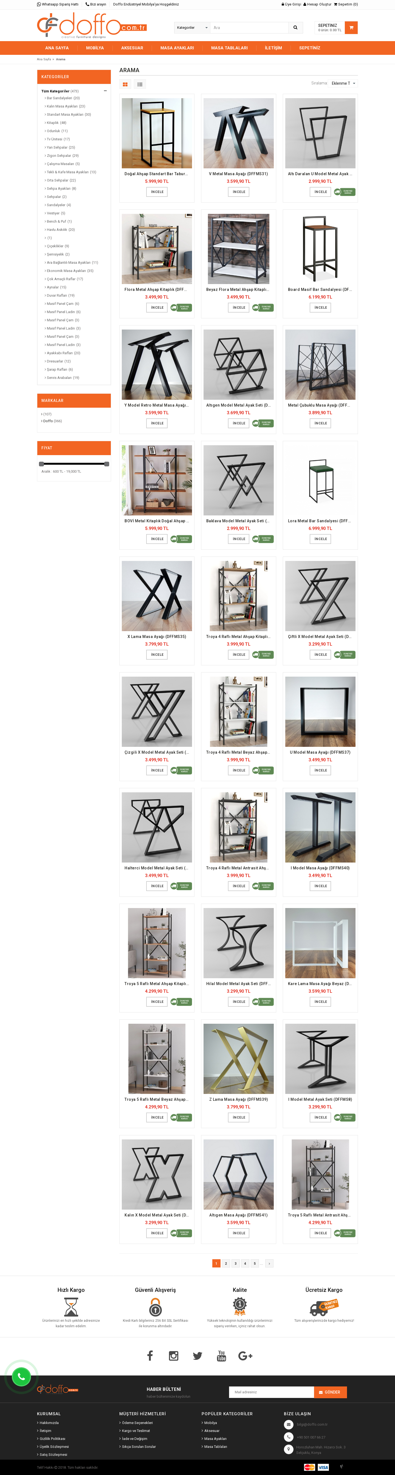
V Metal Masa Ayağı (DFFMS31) (238, 174)
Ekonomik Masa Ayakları (65, 271)
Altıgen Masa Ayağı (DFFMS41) (238, 1215)
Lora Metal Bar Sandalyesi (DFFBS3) (322, 521)
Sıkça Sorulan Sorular (139, 1447)
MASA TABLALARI (229, 48)
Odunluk (52, 131)
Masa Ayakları (215, 1439)
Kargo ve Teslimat (136, 1431)
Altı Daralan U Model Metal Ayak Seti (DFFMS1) (322, 174)
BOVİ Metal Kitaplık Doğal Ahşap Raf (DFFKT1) (158, 521)
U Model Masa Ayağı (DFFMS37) (320, 752)
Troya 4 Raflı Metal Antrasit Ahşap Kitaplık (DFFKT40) (240, 868)
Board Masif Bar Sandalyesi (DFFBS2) (322, 289)
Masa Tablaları (215, 1447)
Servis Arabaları (58, 378)
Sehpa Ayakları (57, 188)
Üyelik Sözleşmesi (54, 1447)
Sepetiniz (309, 48)
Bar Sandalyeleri (58, 98)
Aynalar (52, 287)
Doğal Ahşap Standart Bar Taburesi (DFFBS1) (158, 174)
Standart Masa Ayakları (64, 114)
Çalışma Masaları (59, 164)
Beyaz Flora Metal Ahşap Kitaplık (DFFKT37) (240, 289)
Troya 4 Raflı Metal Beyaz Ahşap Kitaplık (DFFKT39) (240, 752)
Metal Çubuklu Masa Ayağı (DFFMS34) (322, 405)
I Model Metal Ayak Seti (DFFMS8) (320, 1099)
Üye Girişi (291, 4)
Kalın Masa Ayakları (61, 106)
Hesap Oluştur (317, 4)
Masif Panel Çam (59, 304)
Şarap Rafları (56, 369)
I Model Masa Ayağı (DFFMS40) (320, 868)
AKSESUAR (132, 48)
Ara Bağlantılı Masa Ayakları (68, 262)
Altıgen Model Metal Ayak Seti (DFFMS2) (240, 405)
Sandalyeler (55, 205)
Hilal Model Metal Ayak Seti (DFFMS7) (240, 984)
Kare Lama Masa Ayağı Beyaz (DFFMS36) (322, 984)
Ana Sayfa (57, 48)
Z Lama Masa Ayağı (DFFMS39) (238, 1099)
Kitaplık (52, 123)
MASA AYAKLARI (177, 48)
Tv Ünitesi (53, 139)
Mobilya (210, 1423)
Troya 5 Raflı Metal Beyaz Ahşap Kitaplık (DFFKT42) (158, 1099)
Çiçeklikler (54, 246)
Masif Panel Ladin (60, 312)
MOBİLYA (95, 48)
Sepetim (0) (346, 4)
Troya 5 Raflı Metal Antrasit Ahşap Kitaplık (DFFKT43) (322, 1215)
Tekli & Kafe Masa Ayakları (67, 172)
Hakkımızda (49, 1423)
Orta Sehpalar (56, 180)
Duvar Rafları (56, 295)
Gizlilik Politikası (52, 1439)
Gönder (332, 1392)
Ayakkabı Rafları (59, 353)
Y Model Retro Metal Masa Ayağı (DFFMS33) (158, 405)
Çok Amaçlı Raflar (60, 279)
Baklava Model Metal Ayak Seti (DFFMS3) (240, 521)
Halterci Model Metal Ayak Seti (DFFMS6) (158, 868)
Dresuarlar (54, 361)
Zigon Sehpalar (58, 156)
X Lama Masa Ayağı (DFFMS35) (157, 636)
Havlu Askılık (56, 230)
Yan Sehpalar (56, 147)
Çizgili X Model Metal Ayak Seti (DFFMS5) (158, 752)
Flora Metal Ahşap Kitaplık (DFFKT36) (158, 289)
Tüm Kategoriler (55, 91)
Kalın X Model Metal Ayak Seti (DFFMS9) (158, 1215)
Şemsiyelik (54, 254)
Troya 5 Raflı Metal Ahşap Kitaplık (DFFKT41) (158, 984)
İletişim (273, 48)
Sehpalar (53, 197)
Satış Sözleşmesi (53, 1455)
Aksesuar (211, 1431)
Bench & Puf (55, 221)
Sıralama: (319, 83)
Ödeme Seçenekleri (137, 1423)
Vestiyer (52, 213)
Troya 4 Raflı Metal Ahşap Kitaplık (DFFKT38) (240, 636)
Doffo (47, 421)
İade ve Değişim (134, 1439)
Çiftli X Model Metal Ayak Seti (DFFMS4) (322, 636)
